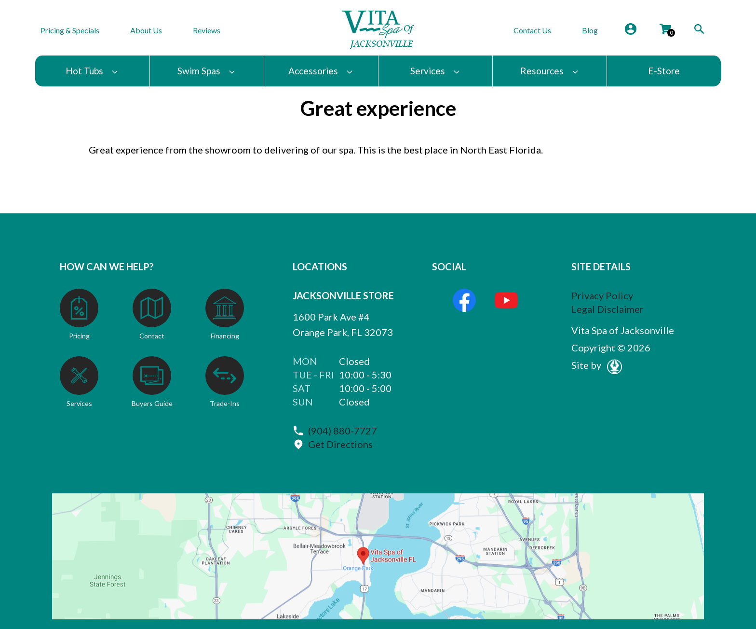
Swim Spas (206, 70)
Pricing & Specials (69, 30)
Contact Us (532, 30)
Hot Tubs (92, 70)
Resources (549, 70)
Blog (590, 30)
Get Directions (340, 444)
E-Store (664, 70)
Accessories (320, 70)
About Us (146, 30)
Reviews (206, 30)
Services (435, 70)
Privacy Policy (602, 295)
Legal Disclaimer (607, 309)
